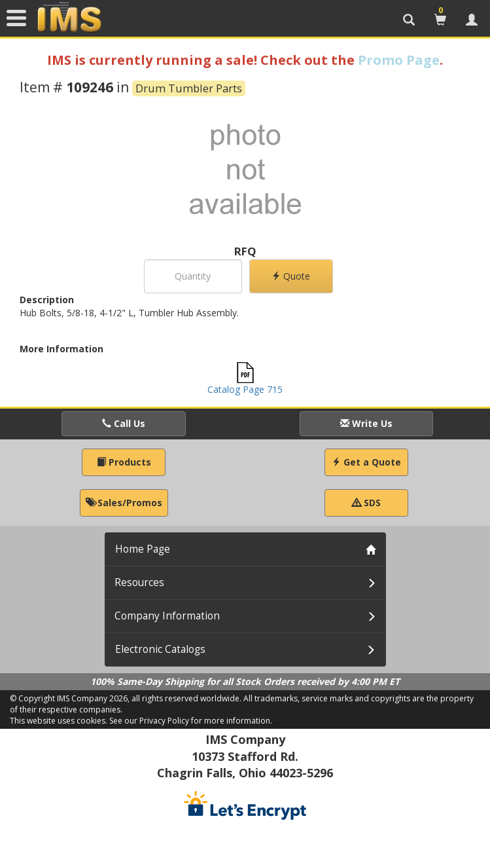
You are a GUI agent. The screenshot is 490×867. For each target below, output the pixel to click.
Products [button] (124, 462)
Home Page (142, 549)
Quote (290, 276)
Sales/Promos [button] (124, 502)
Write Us (366, 423)
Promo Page (399, 60)
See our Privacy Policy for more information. (190, 720)
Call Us (123, 423)
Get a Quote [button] (366, 462)
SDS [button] (366, 502)
